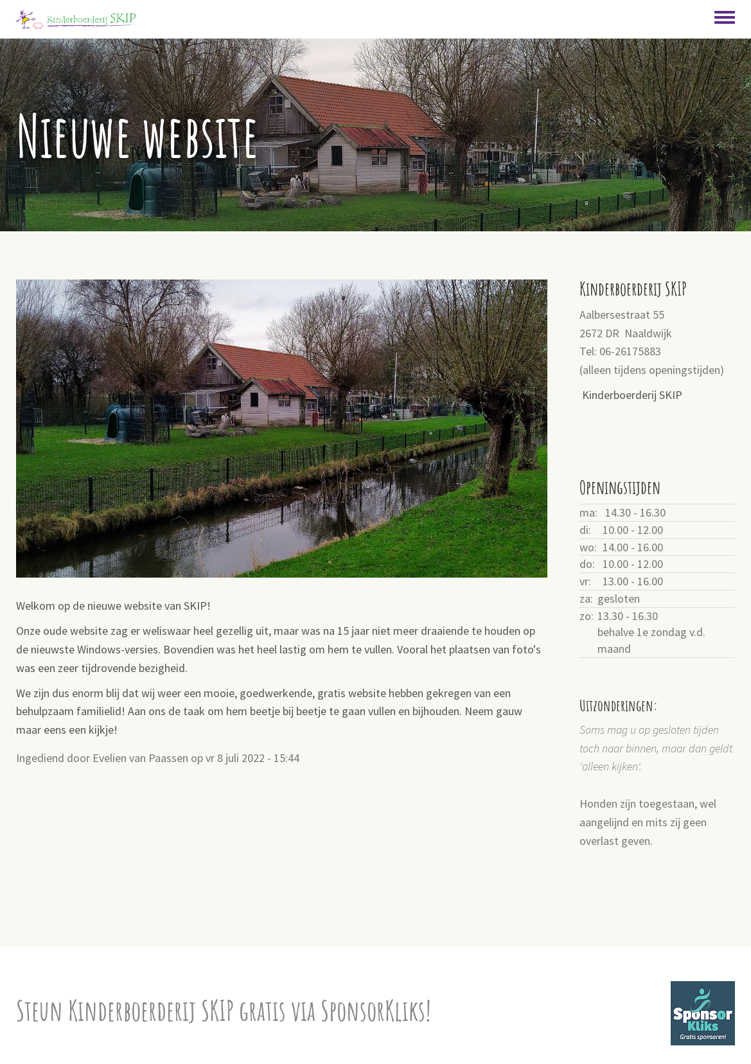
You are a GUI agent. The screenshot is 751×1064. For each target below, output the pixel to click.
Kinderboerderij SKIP (632, 394)
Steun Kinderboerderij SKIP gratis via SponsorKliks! (223, 1010)
